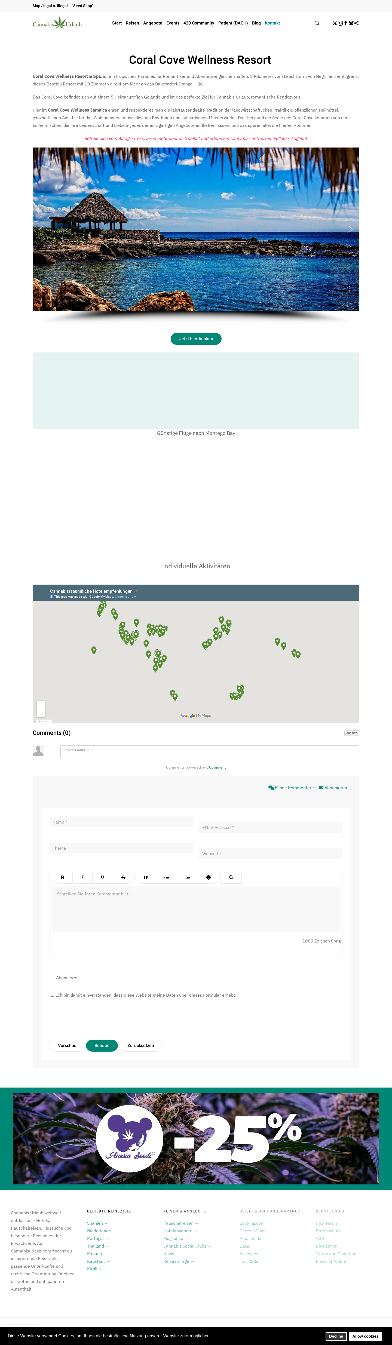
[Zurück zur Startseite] (57, 23)
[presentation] (91, 1019)
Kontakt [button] (272, 23)
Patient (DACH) (233, 23)
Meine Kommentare (291, 787)
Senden (101, 1045)
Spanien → (97, 1223)
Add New (351, 733)
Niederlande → (102, 1230)
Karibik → (96, 1269)
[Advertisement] (196, 390)
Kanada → (97, 1253)
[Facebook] (345, 23)
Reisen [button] (132, 23)
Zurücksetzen (140, 1045)
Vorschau (67, 1045)
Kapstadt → (99, 1261)
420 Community (198, 23)
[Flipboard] (356, 23)
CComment (216, 767)
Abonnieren (333, 787)
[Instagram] (340, 23)
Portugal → (98, 1238)
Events (172, 23)
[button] (317, 23)
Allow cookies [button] (366, 1336)
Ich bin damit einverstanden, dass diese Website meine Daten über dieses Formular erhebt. (143, 995)
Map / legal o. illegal (50, 6)
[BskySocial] (351, 23)
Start (117, 23)
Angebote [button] (152, 23)
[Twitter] (335, 23)
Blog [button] (256, 23)
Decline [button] (336, 1336)
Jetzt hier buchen (196, 339)
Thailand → (98, 1246)
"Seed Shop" (82, 6)
